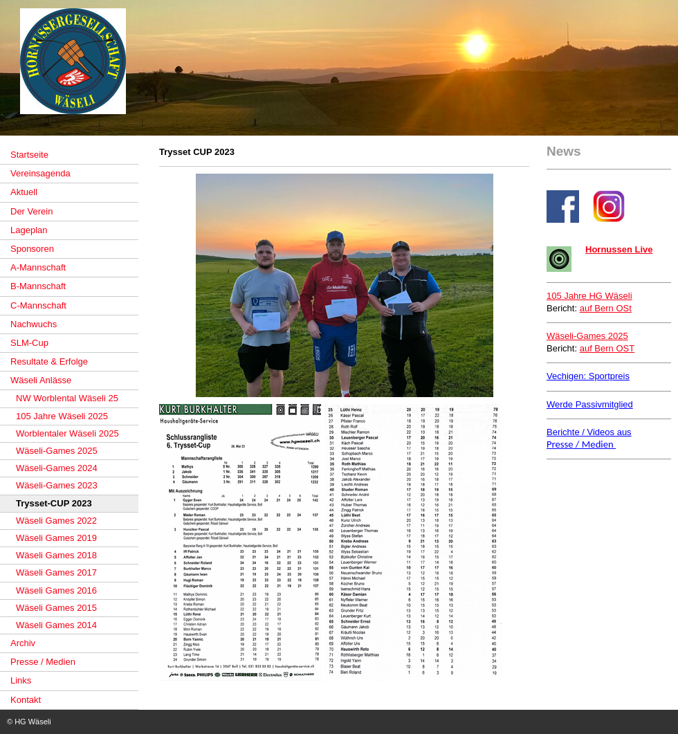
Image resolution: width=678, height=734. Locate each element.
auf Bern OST (607, 348)
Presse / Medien (581, 444)
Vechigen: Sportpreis (588, 376)
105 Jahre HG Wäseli (589, 296)
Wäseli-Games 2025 (587, 336)
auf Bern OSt (606, 308)
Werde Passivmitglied (590, 404)
